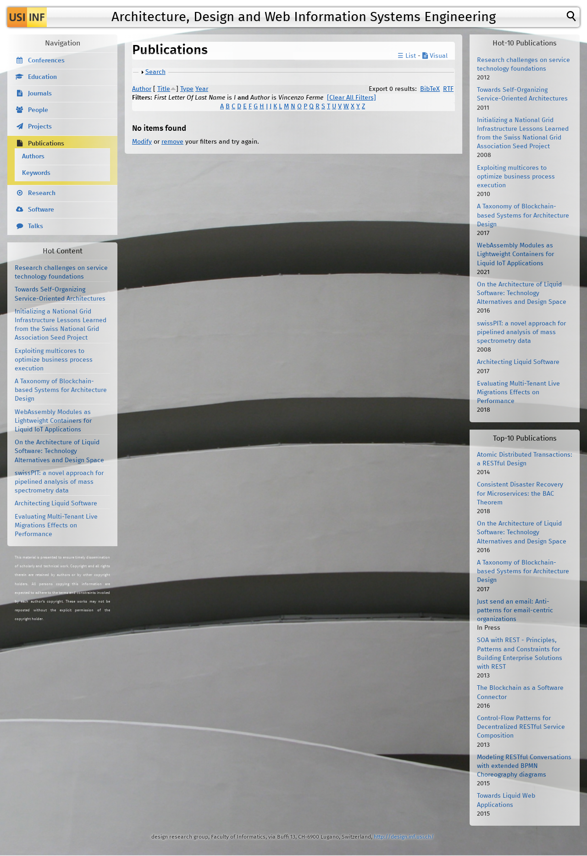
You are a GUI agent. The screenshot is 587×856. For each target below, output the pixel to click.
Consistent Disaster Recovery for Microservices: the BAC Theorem (520, 493)
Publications (46, 143)
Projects (40, 126)
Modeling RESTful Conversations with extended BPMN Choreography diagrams (524, 766)
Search (155, 72)
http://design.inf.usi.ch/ (404, 836)
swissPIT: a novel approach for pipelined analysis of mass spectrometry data (59, 482)
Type (187, 89)
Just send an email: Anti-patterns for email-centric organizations (515, 610)
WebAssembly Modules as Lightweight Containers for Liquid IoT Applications (53, 421)
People (38, 110)
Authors (33, 156)
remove (172, 142)
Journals (40, 93)
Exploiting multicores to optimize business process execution (54, 360)
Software (41, 210)
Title (163, 89)
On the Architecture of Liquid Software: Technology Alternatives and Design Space (59, 451)
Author (141, 89)
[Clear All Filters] (351, 98)
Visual (435, 56)
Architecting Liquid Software (56, 503)
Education (42, 77)
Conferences (46, 60)
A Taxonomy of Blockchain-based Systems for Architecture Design (61, 390)
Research (41, 193)
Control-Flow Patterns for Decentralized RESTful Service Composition (521, 727)
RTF (448, 89)
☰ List (407, 56)
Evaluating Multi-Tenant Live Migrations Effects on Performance (56, 525)
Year (201, 89)
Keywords (36, 173)
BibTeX (430, 89)
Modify (142, 142)
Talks (35, 226)
